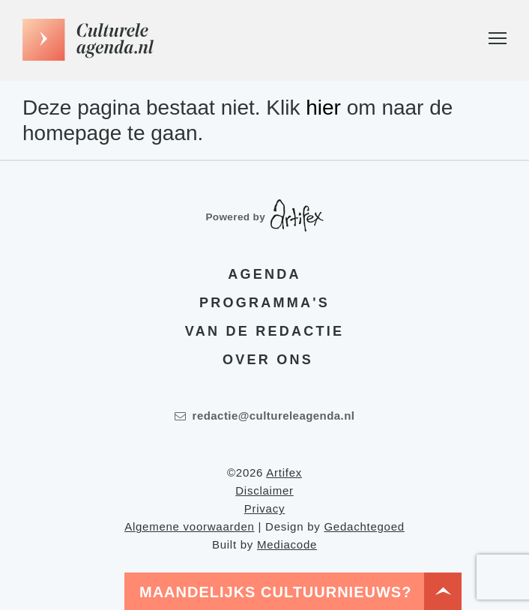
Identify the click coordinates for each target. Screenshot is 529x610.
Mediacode (287, 544)
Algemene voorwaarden (189, 526)
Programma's (264, 302)
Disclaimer (264, 490)
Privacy (264, 508)
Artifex (284, 472)
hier (323, 107)
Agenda (264, 273)
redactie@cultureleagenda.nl (265, 415)
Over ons (268, 358)
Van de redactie (264, 330)
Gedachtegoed (364, 526)
